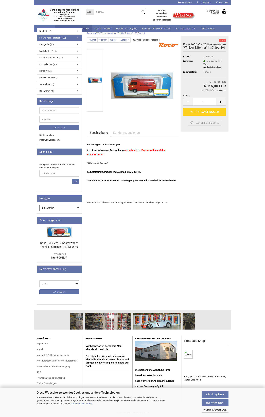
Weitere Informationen (215, 410)
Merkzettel (222, 2)
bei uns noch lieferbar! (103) (52, 38)
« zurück (103, 40)
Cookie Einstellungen (47, 383)
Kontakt (40, 349)
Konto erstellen (46, 135)
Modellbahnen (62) (48, 77)
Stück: (186, 95)
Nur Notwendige (215, 402)
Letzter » (125, 40)
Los (76, 181)
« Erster (92, 40)
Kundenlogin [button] (204, 2)
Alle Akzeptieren (215, 394)
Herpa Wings (45, 71)
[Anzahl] (204, 102)
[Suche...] (90, 12)
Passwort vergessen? (49, 140)
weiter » (114, 40)
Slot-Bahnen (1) (46, 84)
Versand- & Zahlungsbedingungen (53, 355)
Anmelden (59, 127)
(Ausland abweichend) (212, 67)
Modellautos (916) (48, 51)
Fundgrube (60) (46, 44)
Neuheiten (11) (46, 31)
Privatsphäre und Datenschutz (51, 378)
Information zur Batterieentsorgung (53, 366)
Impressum (42, 343)
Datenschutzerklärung (81, 403)
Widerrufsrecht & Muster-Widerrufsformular (57, 360)
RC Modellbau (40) (48, 64)
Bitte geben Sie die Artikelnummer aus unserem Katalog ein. (57, 166)
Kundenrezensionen (126, 132)
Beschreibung (99, 132)
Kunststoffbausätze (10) (51, 57)
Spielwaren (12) (46, 91)
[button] (184, 2)
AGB (39, 372)
